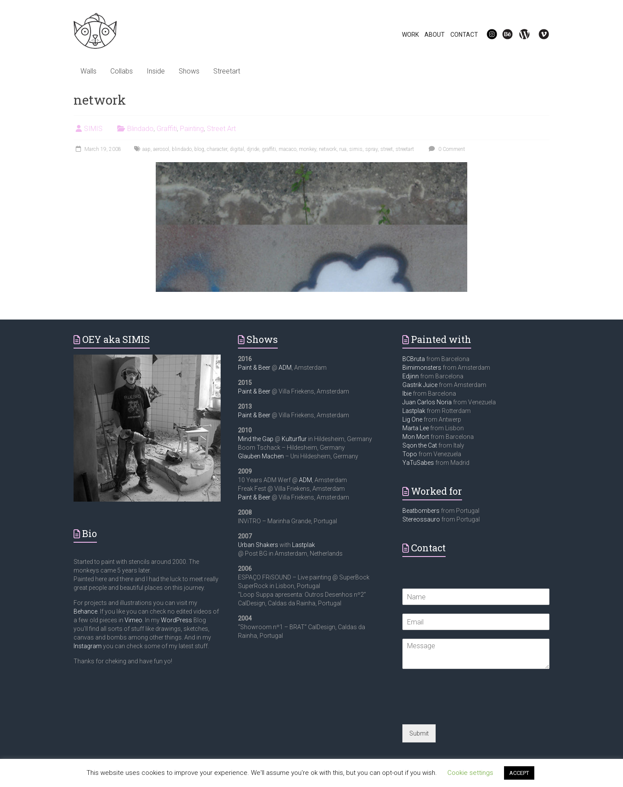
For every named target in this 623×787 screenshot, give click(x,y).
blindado (182, 149)
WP (521, 34)
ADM (285, 367)
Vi (538, 34)
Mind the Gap (255, 438)
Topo (409, 454)
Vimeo (133, 620)
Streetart (226, 71)
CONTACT (464, 34)
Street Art (221, 129)
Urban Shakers (258, 544)
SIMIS (93, 129)
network (328, 149)
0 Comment (446, 149)
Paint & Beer (254, 367)
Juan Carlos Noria (427, 402)
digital (237, 149)
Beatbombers (421, 510)
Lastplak (303, 544)
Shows (189, 71)
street (386, 149)
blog (199, 149)
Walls (88, 71)
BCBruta (413, 358)
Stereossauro (421, 519)
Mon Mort (415, 436)
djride (253, 149)
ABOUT (434, 34)
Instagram (88, 646)
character (217, 149)
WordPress (176, 620)
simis (356, 149)
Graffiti (167, 129)
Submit (419, 733)
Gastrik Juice (419, 384)
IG (486, 34)
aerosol (161, 149)
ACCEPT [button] (519, 773)
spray (371, 149)
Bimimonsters (421, 367)
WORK (410, 34)
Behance (85, 611)
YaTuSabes (418, 462)
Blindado (140, 129)
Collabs (121, 71)
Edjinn (410, 376)
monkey (307, 149)
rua (343, 149)
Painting (192, 129)
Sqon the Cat (419, 445)
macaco (287, 149)
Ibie (406, 393)
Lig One (412, 419)
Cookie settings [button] (470, 773)
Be (502, 34)
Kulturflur (294, 438)
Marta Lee (415, 428)
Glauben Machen (261, 456)
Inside (156, 71)
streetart (404, 149)
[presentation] (468, 710)
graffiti (269, 149)
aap (146, 149)
